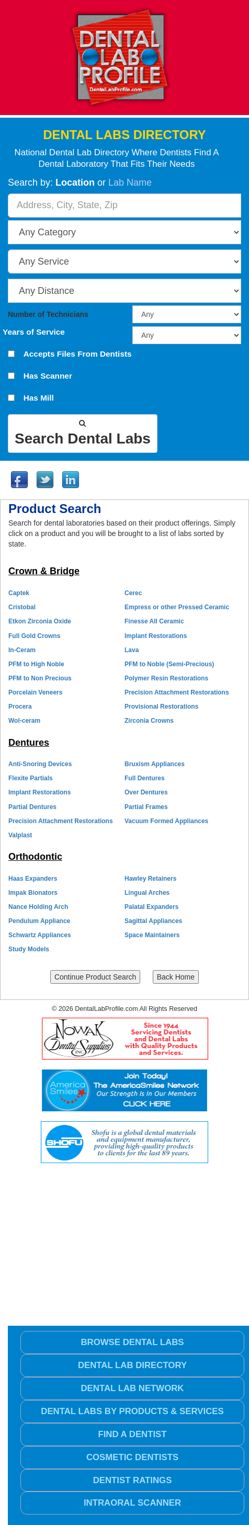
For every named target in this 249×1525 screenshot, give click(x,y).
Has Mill (39, 398)
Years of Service (34, 332)
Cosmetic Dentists (132, 1457)
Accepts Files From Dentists (78, 354)
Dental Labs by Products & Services (132, 1411)
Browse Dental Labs (132, 1342)
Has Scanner (48, 376)
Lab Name (130, 182)
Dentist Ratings (132, 1480)
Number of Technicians (48, 314)
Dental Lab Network (132, 1388)
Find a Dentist (132, 1434)
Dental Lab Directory (132, 1365)
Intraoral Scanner (132, 1503)
